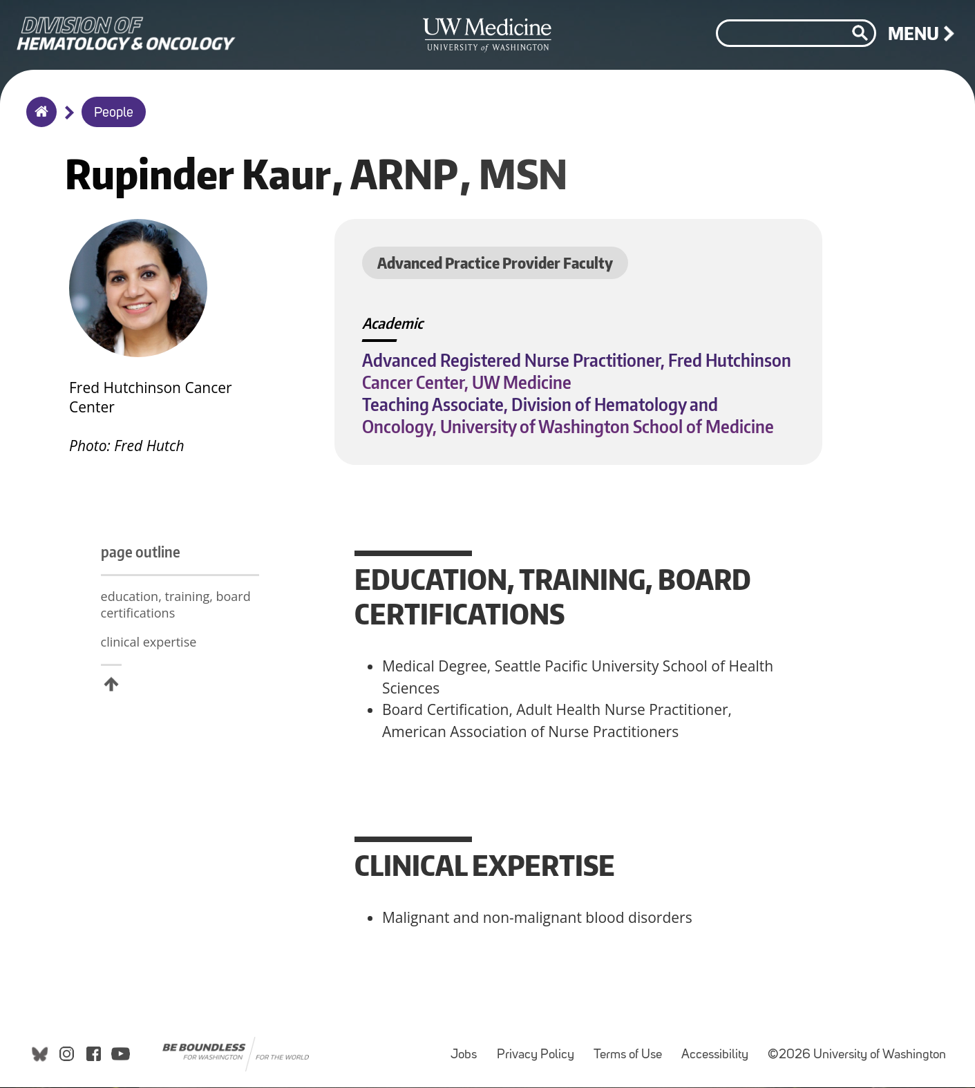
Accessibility (719, 1051)
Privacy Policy (540, 1051)
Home (38, 121)
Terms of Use (632, 1051)
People (113, 113)
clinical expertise (149, 661)
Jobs (468, 1051)
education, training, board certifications (144, 615)
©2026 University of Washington (857, 1058)
